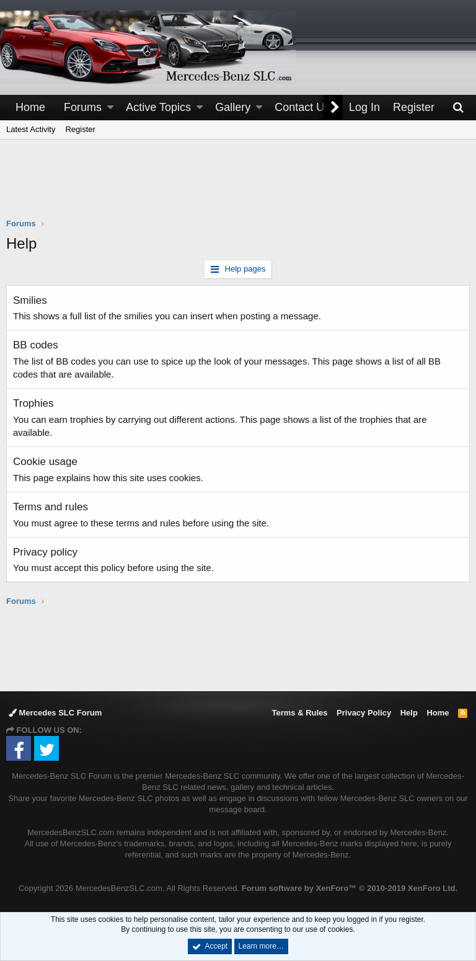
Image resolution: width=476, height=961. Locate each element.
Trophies (33, 403)
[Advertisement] (238, 187)
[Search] (458, 107)
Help (409, 712)
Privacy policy (45, 552)
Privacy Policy (364, 712)
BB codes (35, 345)
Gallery (232, 107)
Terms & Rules (299, 712)
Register (80, 129)
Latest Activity (30, 129)
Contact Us (302, 107)
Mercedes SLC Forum (55, 712)
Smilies (30, 300)
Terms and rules (50, 507)
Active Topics (158, 107)
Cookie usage (45, 461)
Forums (83, 107)
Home (30, 107)
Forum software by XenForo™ (349, 888)
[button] (110, 107)
